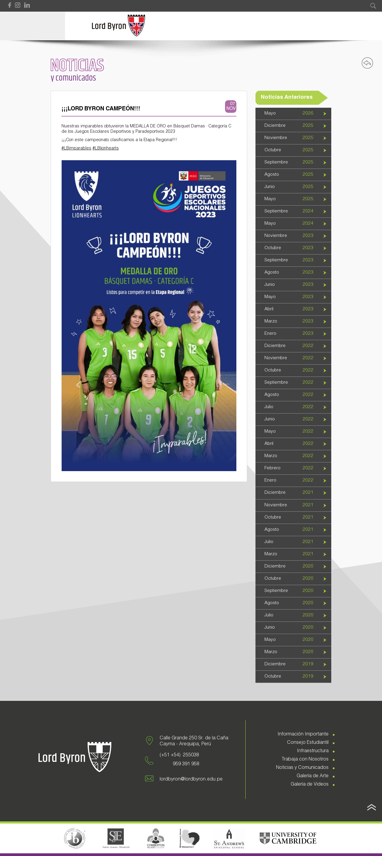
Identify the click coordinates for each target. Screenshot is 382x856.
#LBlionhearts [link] (106, 148)
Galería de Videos (310, 784)
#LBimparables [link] (76, 148)
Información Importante (303, 734)
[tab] (293, 114)
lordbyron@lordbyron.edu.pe (191, 779)
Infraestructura (313, 751)
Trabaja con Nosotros (305, 759)
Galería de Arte (313, 776)
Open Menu (32, 26)
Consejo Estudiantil (308, 743)
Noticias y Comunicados (302, 768)
